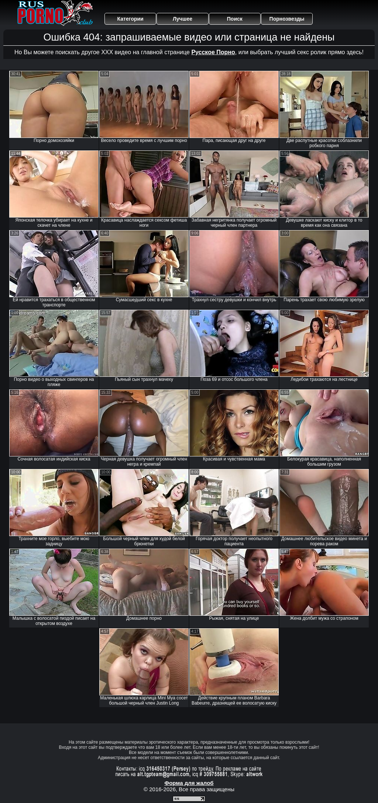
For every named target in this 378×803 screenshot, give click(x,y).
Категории (130, 19)
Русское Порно (213, 52)
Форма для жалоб (188, 783)
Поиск (235, 19)
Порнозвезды (287, 19)
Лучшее (182, 19)
